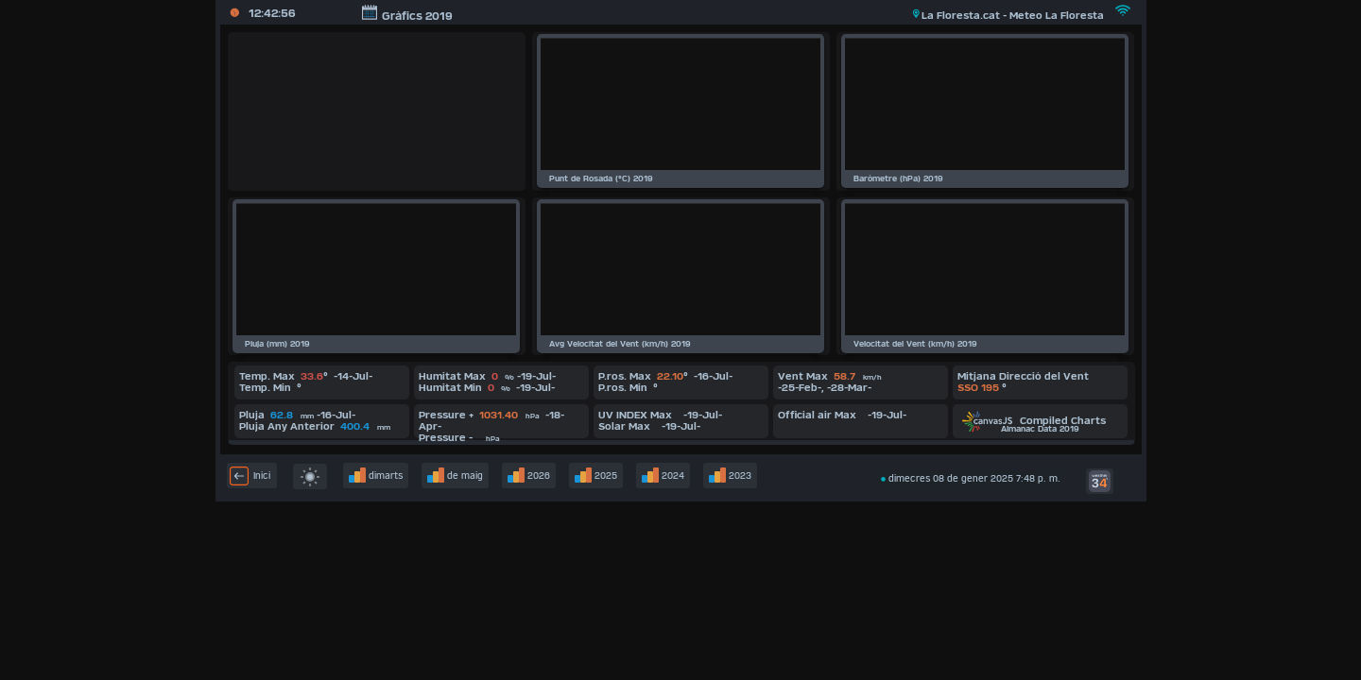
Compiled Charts (1034, 420)
